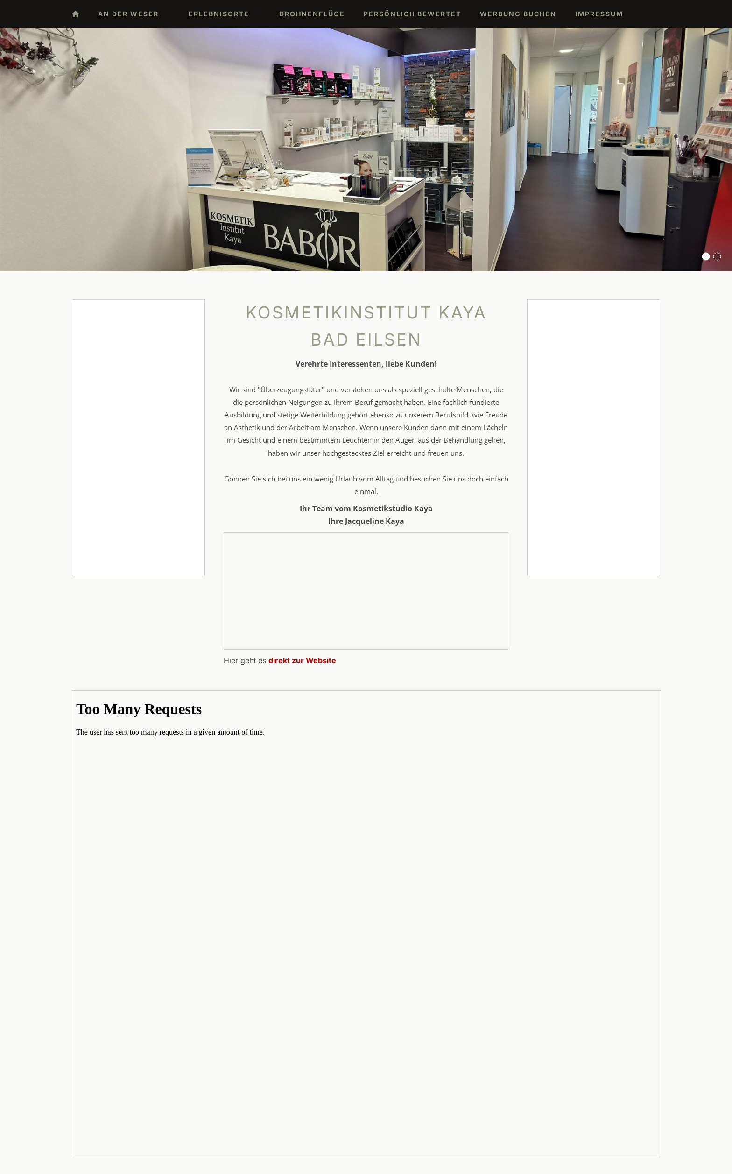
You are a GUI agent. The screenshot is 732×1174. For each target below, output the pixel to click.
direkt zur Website (302, 660)
